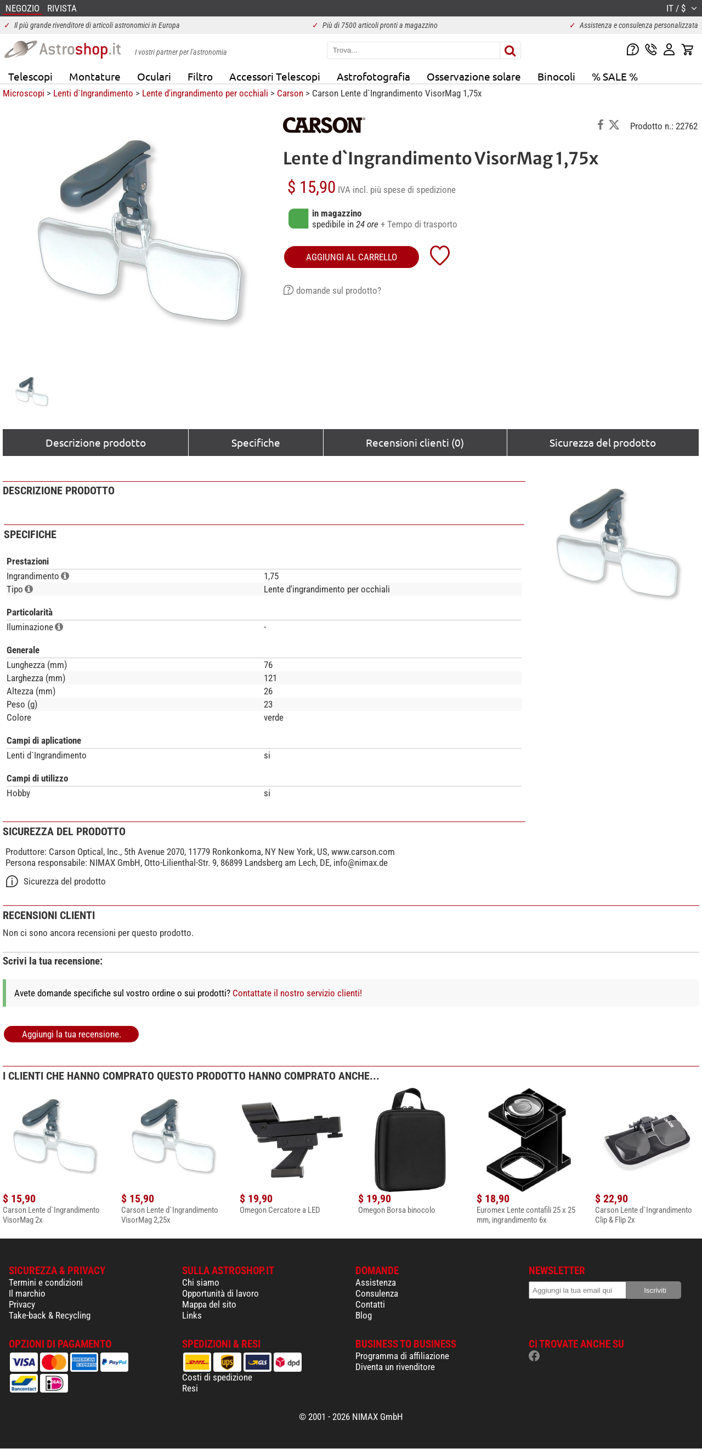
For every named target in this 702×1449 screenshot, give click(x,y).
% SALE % (615, 76)
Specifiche (255, 442)
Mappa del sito (209, 1304)
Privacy (22, 1304)
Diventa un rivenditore (395, 1366)
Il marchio (27, 1293)
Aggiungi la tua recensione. (71, 1034)
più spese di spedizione (413, 189)
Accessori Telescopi (274, 76)
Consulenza (376, 1293)
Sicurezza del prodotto (603, 442)
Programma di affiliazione (402, 1355)
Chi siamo (200, 1282)
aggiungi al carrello (351, 257)
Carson (290, 93)
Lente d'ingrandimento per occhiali (205, 93)
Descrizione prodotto (96, 442)
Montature (95, 76)
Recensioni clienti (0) (415, 442)
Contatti (370, 1304)
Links (192, 1315)
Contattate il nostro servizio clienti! (297, 993)
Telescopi (30, 76)
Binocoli (556, 76)
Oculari (154, 76)
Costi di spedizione (217, 1377)
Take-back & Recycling (49, 1315)
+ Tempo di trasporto (419, 224)
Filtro (200, 76)
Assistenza (375, 1282)
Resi (190, 1388)
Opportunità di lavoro (220, 1293)
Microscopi (23, 93)
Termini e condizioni (46, 1282)
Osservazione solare (474, 76)
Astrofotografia (373, 76)
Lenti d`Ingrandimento (93, 93)
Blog (363, 1315)
